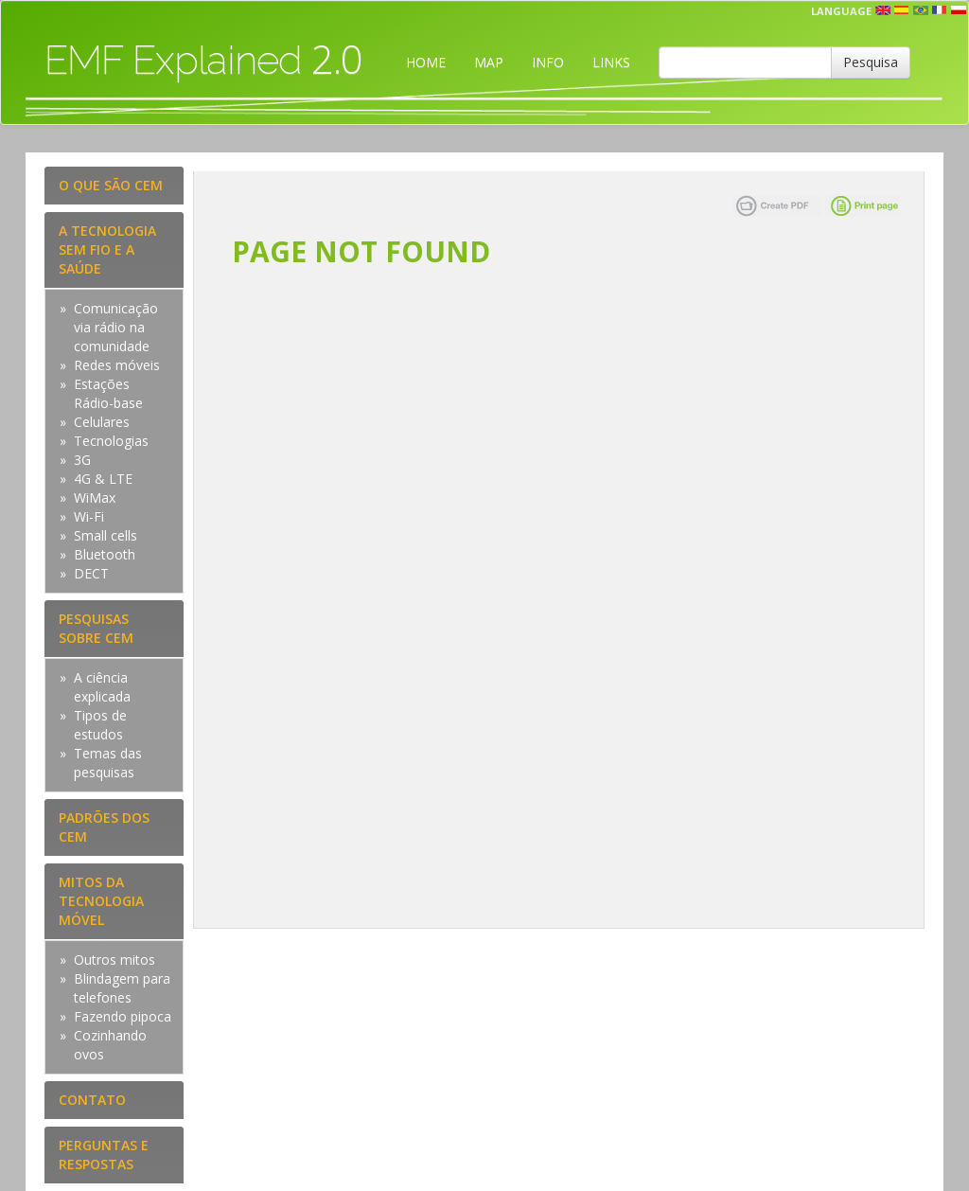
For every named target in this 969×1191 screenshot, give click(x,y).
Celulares (102, 422)
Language (841, 11)
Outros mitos (114, 960)
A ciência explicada (102, 686)
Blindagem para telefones (122, 987)
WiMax (94, 498)
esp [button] (901, 10)
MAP (488, 62)
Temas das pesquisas (108, 762)
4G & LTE (103, 479)
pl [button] (958, 10)
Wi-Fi (89, 516)
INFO (548, 62)
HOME (426, 62)
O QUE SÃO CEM (111, 185)
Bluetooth (104, 554)
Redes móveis (117, 365)
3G (82, 460)
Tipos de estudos (100, 724)
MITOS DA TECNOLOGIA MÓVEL (101, 901)
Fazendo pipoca (122, 1016)
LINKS (611, 62)
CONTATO (92, 1100)
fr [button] (939, 10)
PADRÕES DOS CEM (104, 827)
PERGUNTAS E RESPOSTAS (104, 1154)
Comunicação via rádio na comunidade (116, 327)
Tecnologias (111, 441)
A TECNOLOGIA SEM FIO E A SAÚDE (107, 249)
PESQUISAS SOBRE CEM (96, 628)
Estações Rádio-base (108, 393)
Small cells (105, 535)
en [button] (882, 10)
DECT (91, 573)
